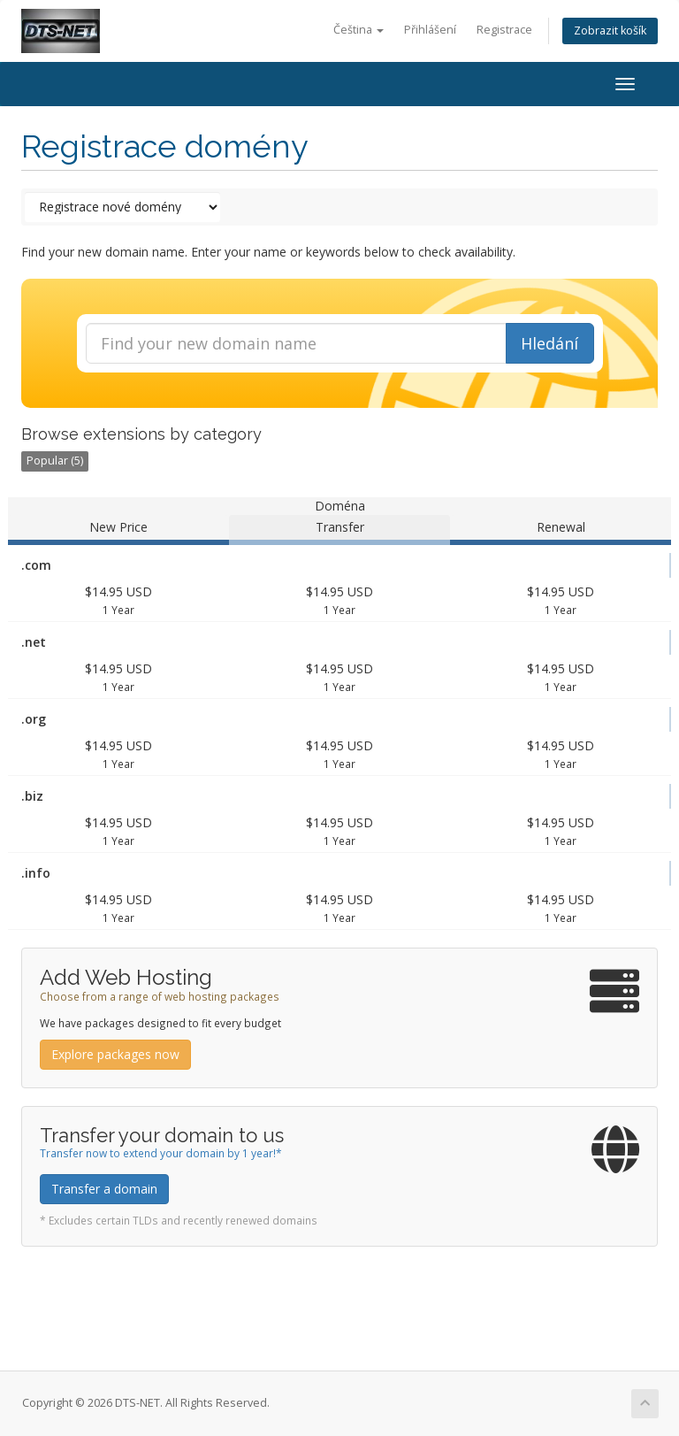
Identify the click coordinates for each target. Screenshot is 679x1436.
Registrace (504, 29)
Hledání (549, 343)
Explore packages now (115, 1054)
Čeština (358, 29)
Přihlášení (430, 29)
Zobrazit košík (610, 30)
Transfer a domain (104, 1188)
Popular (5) (55, 460)
